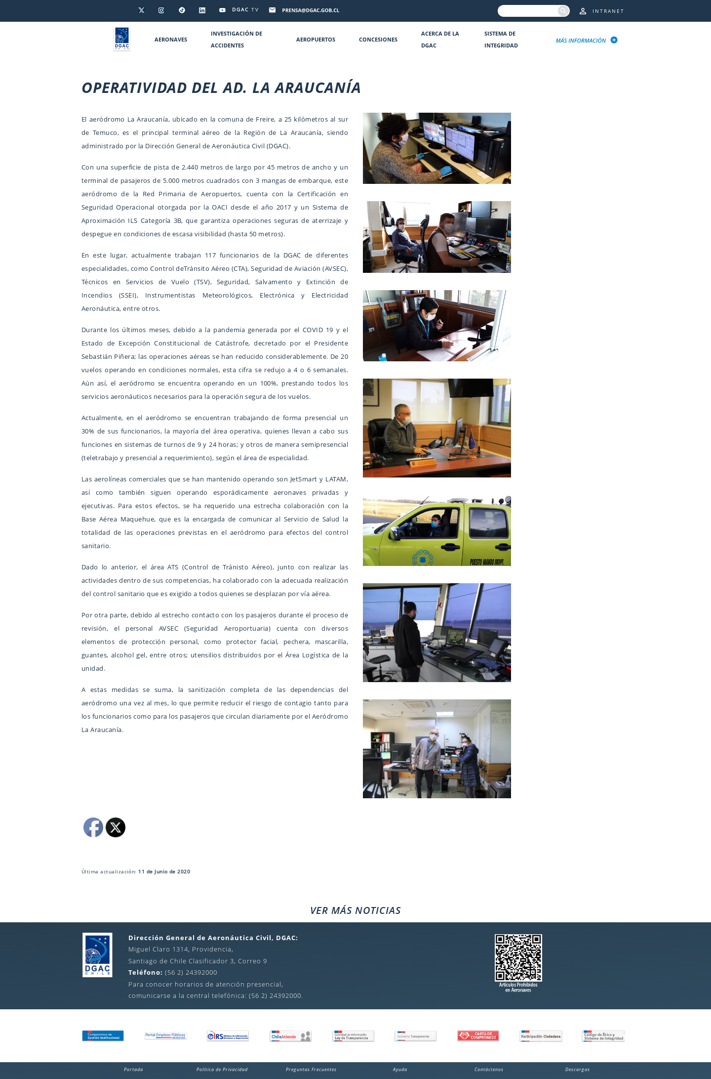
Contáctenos (489, 1069)
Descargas (577, 1069)
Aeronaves (171, 39)
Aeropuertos (315, 39)
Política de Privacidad (222, 1069)
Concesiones (378, 39)
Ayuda (400, 1069)
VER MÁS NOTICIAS (355, 910)
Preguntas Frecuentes (311, 1069)
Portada (133, 1069)
